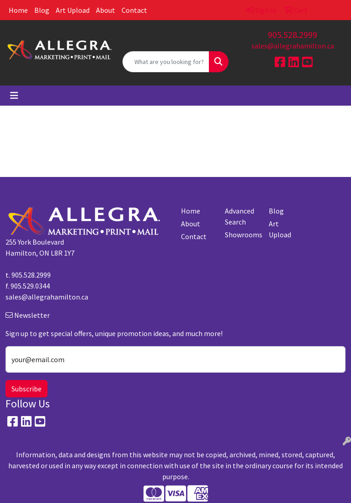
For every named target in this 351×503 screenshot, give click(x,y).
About (105, 10)
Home (18, 10)
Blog (41, 10)
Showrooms (241, 234)
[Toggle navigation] (14, 95)
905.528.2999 (292, 34)
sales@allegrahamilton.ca (292, 45)
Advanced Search (239, 216)
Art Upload (73, 10)
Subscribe (26, 388)
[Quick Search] (165, 61)
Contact (134, 10)
